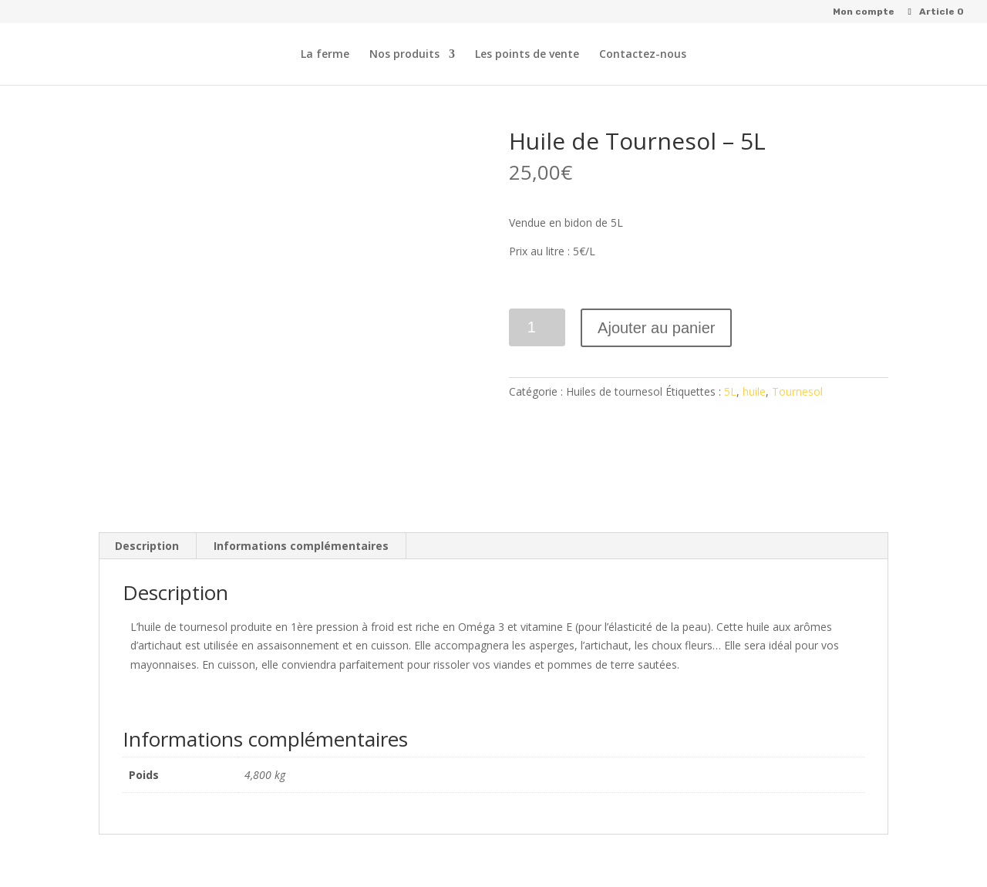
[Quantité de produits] (537, 327)
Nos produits (404, 55)
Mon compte (863, 12)
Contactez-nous (642, 55)
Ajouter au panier (656, 327)
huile (754, 391)
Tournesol (797, 391)
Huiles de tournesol (614, 391)
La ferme (325, 55)
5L (730, 391)
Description (147, 545)
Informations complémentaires (301, 545)
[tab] (147, 546)
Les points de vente (527, 55)
